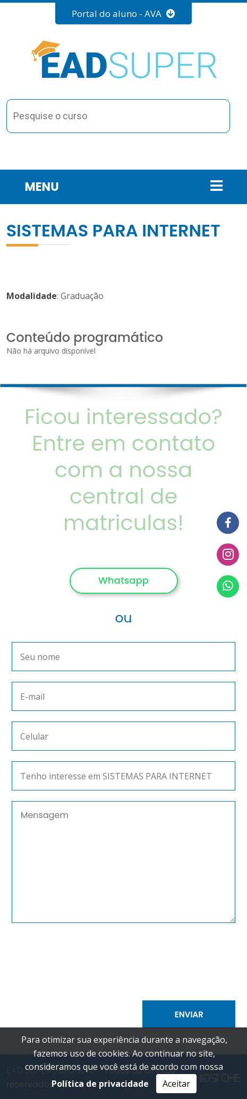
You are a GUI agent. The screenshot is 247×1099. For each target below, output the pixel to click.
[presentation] (114, 963)
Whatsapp (123, 580)
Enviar (189, 1014)
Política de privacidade (100, 1083)
